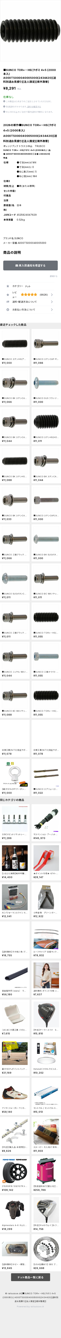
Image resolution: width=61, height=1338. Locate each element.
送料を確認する (34, 106)
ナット (28, 286)
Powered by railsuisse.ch (30, 1306)
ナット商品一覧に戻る (30, 1277)
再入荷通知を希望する (30, 265)
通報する (54, 276)
